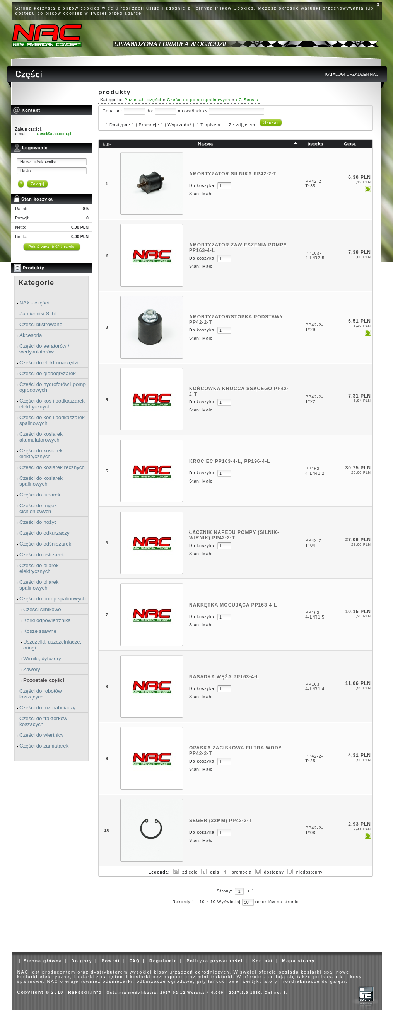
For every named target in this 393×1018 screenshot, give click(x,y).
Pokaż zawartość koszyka (52, 247)
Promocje (149, 124)
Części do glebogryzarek (47, 373)
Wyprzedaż (179, 124)
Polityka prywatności (214, 961)
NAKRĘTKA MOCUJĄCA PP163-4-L (233, 605)
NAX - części (34, 303)
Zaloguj (37, 184)
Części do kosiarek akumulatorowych (41, 437)
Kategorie (36, 283)
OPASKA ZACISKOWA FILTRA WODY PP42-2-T (235, 750)
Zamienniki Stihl (37, 313)
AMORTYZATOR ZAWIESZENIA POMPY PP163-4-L (238, 247)
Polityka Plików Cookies (223, 8)
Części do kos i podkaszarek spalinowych (52, 420)
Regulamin (163, 961)
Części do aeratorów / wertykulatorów (44, 349)
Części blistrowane (40, 324)
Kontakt (262, 961)
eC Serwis (247, 99)
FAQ (134, 961)
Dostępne (119, 124)
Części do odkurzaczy (44, 533)
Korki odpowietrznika (47, 620)
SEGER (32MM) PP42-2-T (220, 820)
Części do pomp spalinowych (52, 599)
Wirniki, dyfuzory (42, 658)
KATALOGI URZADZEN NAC (352, 74)
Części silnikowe (42, 609)
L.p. (107, 143)
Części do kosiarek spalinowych (41, 481)
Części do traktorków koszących (43, 721)
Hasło (25, 170)
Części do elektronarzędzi (49, 362)
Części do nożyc (38, 522)
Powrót (110, 961)
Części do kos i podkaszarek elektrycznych (52, 404)
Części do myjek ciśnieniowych (38, 508)
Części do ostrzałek (41, 554)
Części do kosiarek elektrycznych (41, 453)
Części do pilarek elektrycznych (38, 568)
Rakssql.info (85, 992)
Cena (350, 143)
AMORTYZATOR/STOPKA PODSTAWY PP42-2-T (236, 319)
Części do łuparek (39, 495)
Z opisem (210, 124)
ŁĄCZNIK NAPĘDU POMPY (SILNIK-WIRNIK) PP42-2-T (234, 535)
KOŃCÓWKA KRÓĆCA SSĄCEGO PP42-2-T (239, 391)
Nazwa (205, 143)
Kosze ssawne (39, 631)
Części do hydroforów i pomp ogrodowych (52, 387)
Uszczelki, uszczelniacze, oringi (52, 645)
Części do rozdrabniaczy (47, 707)
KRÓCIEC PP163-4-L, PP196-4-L (229, 461)
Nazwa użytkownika (38, 162)
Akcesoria (30, 335)
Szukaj (270, 122)
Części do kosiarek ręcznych (52, 467)
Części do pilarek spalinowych (38, 585)
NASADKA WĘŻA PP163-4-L (224, 677)
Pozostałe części (43, 680)
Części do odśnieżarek (45, 544)
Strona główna (43, 961)
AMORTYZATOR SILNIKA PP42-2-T (233, 174)
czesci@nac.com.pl (53, 133)
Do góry (81, 961)
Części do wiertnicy (41, 735)
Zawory (31, 669)
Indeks (315, 143)
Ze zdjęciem (242, 124)
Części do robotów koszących (40, 694)
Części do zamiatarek (43, 746)
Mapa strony (298, 961)
